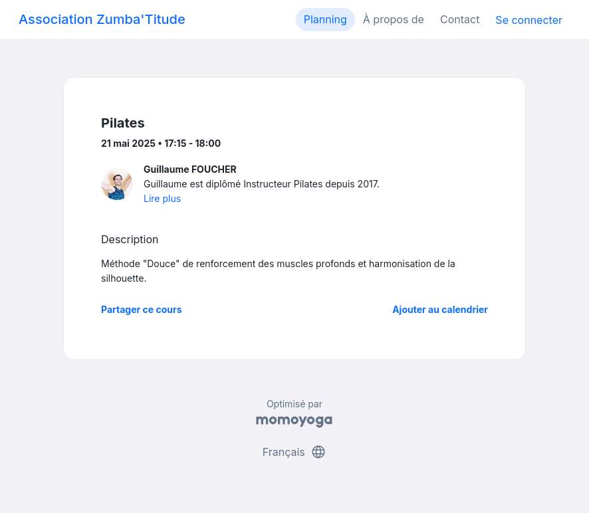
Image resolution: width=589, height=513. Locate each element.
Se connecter (528, 20)
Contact (459, 19)
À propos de (393, 19)
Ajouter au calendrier (440, 309)
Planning (325, 19)
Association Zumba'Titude (102, 19)
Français (295, 452)
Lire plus (162, 198)
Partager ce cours (141, 309)
